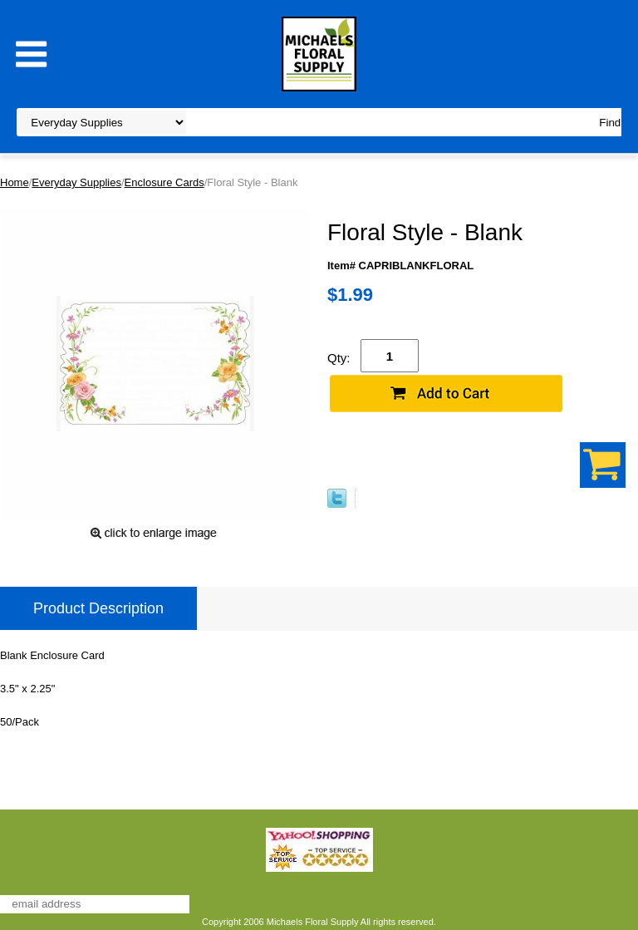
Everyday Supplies (76, 182)
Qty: (339, 358)
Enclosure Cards (164, 182)
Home (14, 182)
